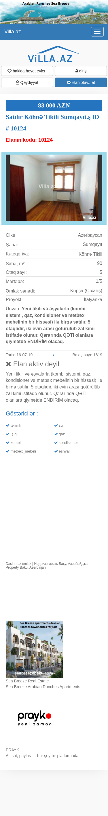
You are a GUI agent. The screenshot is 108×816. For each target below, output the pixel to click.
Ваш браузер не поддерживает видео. (54, 596)
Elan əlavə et (81, 82)
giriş (81, 71)
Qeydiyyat (27, 82)
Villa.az (12, 31)
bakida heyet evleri (26, 71)
